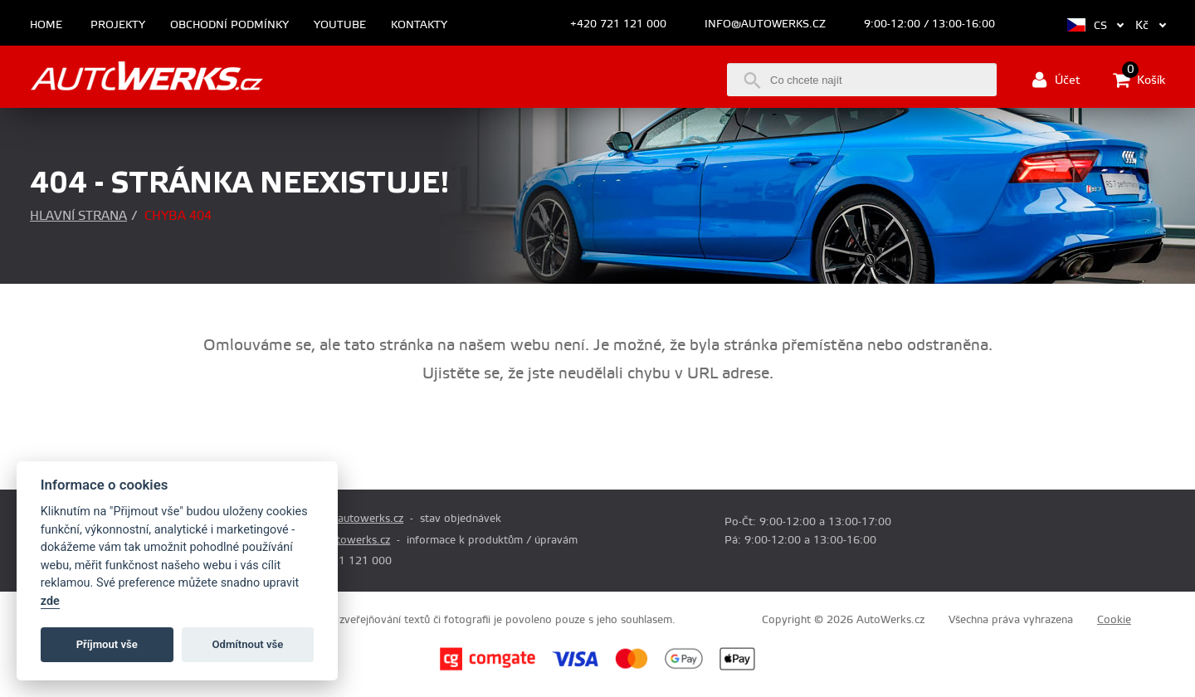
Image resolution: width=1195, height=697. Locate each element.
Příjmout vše (107, 644)
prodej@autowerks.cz (349, 518)
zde (50, 601)
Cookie (1114, 619)
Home (46, 25)
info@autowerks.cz (765, 24)
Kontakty (419, 25)
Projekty (117, 25)
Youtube (340, 25)
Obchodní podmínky (229, 25)
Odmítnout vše (248, 644)
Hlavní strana (78, 216)
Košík (1139, 80)
